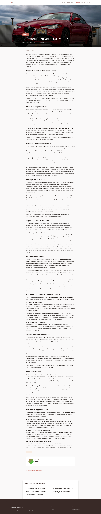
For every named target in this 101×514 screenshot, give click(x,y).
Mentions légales (76, 509)
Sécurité (83, 2)
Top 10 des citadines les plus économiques (62, 488)
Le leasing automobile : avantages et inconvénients (34, 495)
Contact (73, 512)
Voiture (88, 2)
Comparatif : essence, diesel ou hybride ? (36, 491)
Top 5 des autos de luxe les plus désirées (35, 488)
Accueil (63, 2)
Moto (68, 2)
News (72, 2)
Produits (78, 2)
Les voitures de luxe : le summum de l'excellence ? (61, 492)
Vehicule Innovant (17, 508)
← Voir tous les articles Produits (34, 470)
